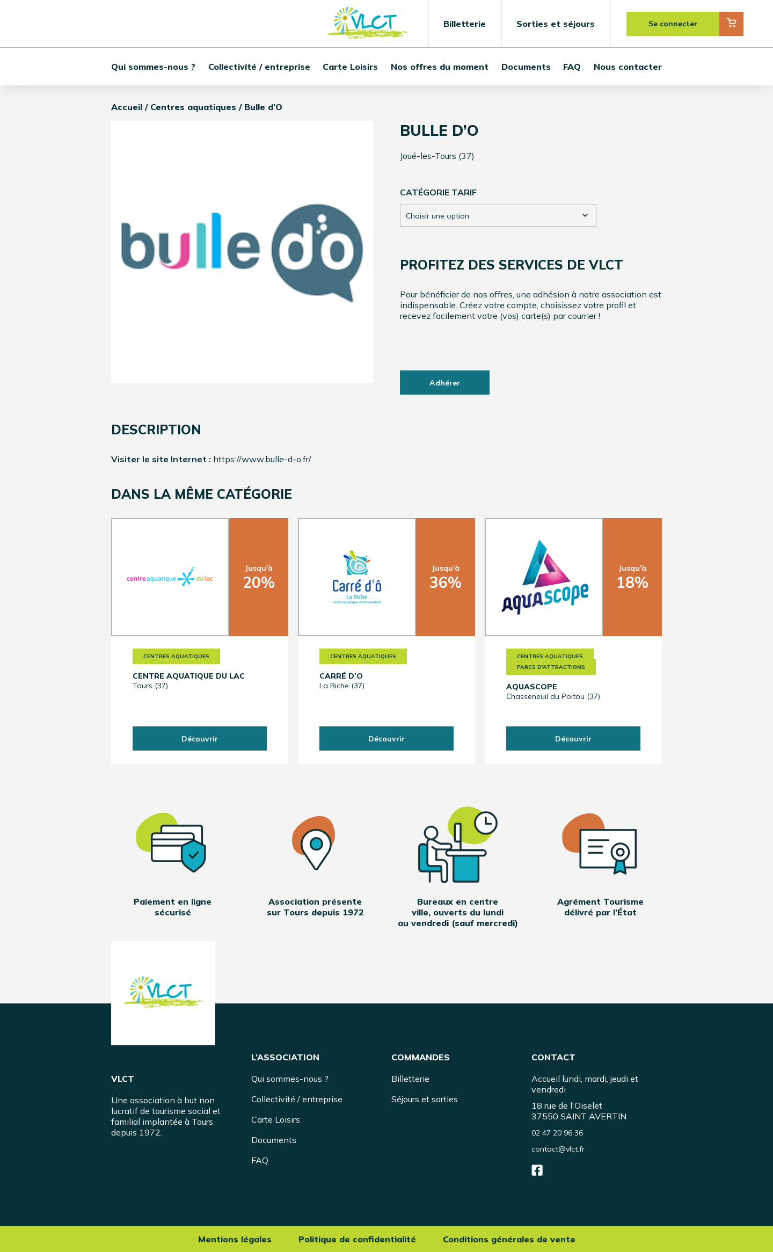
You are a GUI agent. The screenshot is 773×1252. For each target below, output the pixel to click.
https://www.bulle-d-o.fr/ (262, 459)
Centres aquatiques (193, 106)
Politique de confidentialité (357, 1239)
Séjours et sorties (424, 1099)
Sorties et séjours (555, 23)
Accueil (126, 106)
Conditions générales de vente (509, 1239)
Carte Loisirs (350, 66)
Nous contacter (628, 66)
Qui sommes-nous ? (153, 66)
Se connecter (672, 23)
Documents (526, 66)
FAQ (572, 66)
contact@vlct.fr (558, 1149)
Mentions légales (235, 1239)
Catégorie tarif (438, 192)
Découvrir (199, 739)
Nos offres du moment (439, 66)
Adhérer (444, 383)
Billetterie (464, 23)
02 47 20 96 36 (557, 1133)
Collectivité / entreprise (259, 66)
